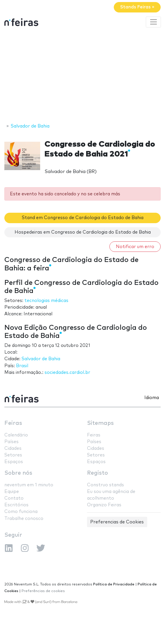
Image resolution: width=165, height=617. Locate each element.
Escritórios (16, 505)
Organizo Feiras (104, 505)
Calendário (16, 435)
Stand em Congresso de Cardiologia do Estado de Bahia (82, 218)
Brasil (22, 366)
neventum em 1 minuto (28, 485)
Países (11, 442)
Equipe (11, 491)
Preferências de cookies (43, 591)
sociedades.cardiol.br (67, 372)
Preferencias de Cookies (117, 522)
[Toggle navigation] (153, 22)
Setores (13, 455)
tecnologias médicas (46, 301)
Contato (14, 498)
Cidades (13, 448)
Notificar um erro (135, 247)
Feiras (13, 423)
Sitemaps (100, 423)
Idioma (151, 398)
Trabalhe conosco (23, 518)
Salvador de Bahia (41, 359)
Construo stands (105, 485)
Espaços (13, 462)
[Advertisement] (82, 76)
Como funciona (21, 511)
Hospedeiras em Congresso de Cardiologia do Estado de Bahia (83, 232)
